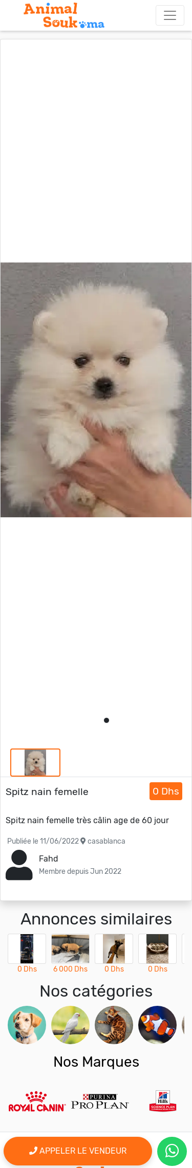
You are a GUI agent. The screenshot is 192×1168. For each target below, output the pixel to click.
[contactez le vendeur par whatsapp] (172, 1151)
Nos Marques (96, 1061)
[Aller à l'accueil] (64, 15)
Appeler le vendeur (77, 1151)
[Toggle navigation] (170, 15)
